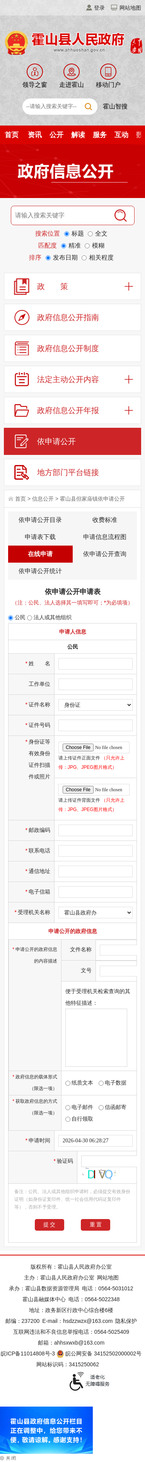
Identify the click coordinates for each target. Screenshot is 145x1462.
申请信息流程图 (104, 537)
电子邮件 (79, 1107)
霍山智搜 (115, 106)
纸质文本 (79, 1083)
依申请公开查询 (104, 554)
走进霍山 (71, 84)
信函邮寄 (112, 1107)
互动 (121, 135)
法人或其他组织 (49, 617)
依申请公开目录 (40, 520)
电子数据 (112, 1083)
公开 (56, 135)
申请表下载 (40, 537)
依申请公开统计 (40, 571)
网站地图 (130, 8)
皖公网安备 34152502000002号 (100, 1353)
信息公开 (43, 499)
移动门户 (108, 84)
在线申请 (40, 554)
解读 (78, 135)
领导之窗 (34, 84)
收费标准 (104, 520)
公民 (17, 617)
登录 (99, 8)
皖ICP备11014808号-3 (28, 1353)
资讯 (35, 135)
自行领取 (79, 1119)
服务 (100, 135)
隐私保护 (126, 1321)
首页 (12, 135)
